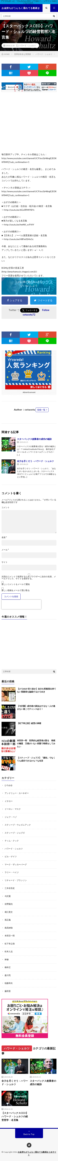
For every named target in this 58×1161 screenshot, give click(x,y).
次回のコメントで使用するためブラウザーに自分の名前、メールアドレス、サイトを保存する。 (29, 578)
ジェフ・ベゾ (11, 817)
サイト (5, 562)
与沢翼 (8, 896)
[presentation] (21, 604)
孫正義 (8, 920)
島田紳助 (9, 928)
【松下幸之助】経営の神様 (29, 723)
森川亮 (8, 975)
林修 (7, 959)
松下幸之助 (10, 943)
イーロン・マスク (13, 809)
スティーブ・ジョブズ (15, 833)
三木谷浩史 (10, 888)
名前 (4, 537)
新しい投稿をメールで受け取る (16, 590)
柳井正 (8, 967)
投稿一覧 (41, 409)
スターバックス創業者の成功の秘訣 (34, 439)
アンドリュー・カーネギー (17, 793)
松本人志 (9, 951)
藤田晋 (8, 991)
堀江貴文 (9, 912)
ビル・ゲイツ (11, 856)
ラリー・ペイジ (12, 872)
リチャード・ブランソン (16, 880)
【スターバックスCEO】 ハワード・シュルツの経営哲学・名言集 (15, 1116)
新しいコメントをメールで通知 (16, 584)
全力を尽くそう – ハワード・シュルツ (35, 461)
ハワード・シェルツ (27, 45)
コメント (6, 507)
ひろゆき (9, 785)
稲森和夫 (9, 983)
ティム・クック (12, 840)
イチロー (9, 801)
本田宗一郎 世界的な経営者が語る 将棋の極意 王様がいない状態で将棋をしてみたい (36, 743)
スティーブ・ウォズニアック (18, 825)
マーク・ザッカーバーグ (16, 864)
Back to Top (29, 1134)
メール (5, 550)
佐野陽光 (9, 904)
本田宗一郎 (10, 935)
